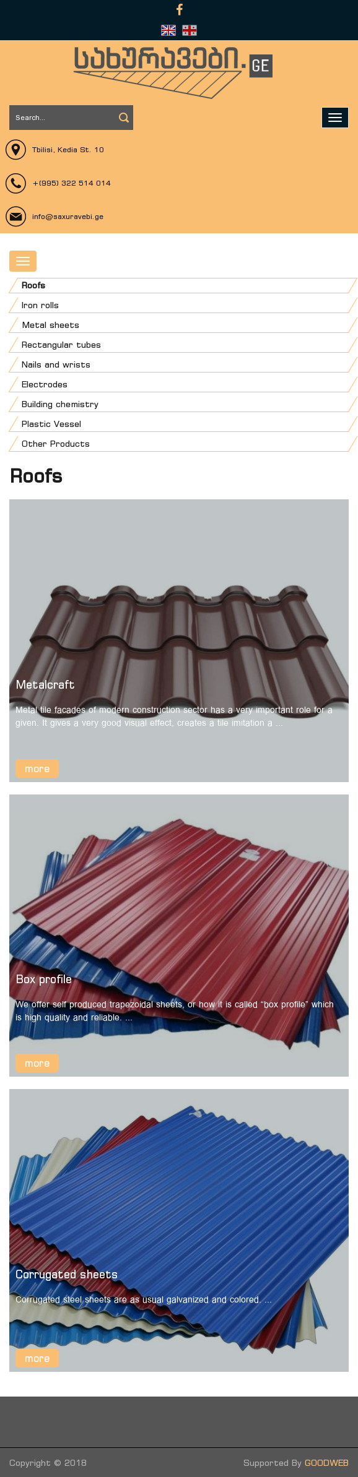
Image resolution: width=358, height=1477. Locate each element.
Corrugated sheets (66, 1274)
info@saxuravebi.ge (67, 216)
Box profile (43, 979)
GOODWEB (327, 1462)
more (37, 768)
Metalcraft (45, 684)
